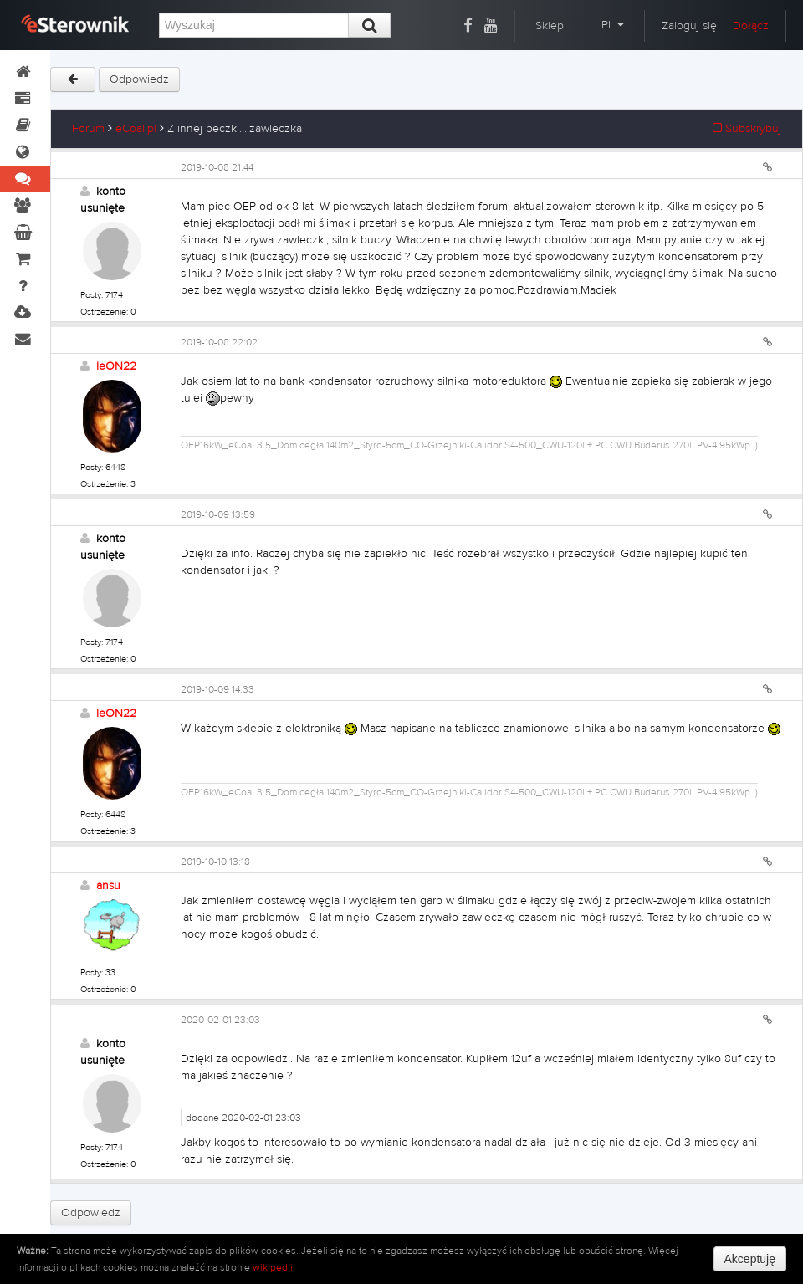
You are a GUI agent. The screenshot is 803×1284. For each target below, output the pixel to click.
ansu (108, 885)
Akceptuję (749, 1259)
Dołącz (751, 25)
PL (612, 25)
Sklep (549, 25)
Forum (88, 128)
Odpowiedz (139, 79)
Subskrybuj (747, 128)
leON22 (116, 366)
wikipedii (273, 1267)
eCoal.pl (135, 128)
